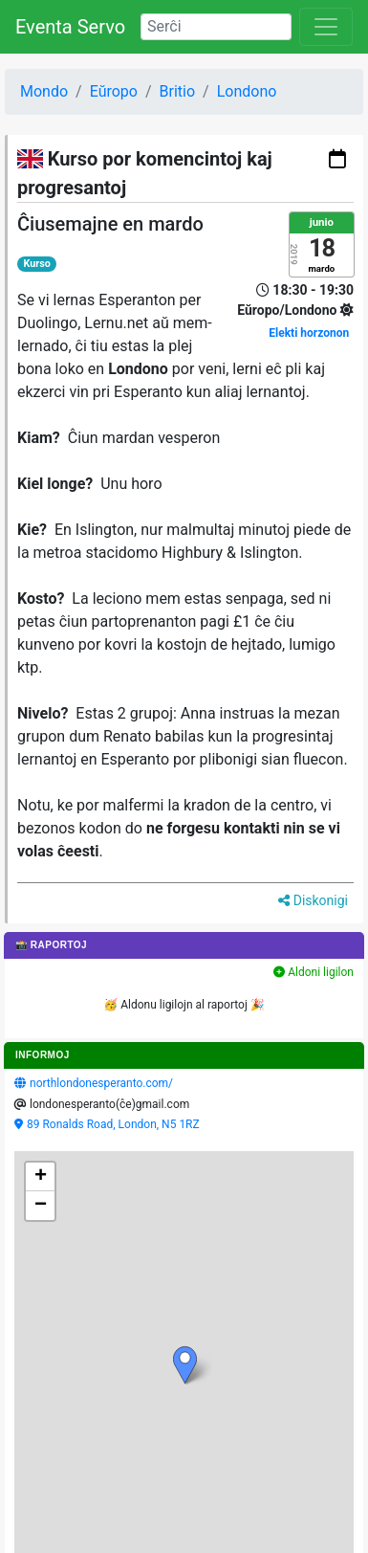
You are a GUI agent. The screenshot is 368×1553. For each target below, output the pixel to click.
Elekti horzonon (309, 333)
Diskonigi (313, 900)
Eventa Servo (70, 26)
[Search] (216, 26)
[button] (185, 1365)
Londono (247, 91)
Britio (178, 91)
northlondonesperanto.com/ (101, 1083)
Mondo (44, 91)
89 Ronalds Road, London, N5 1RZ (113, 1124)
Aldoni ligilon (313, 972)
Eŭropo (114, 91)
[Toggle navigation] (326, 27)
